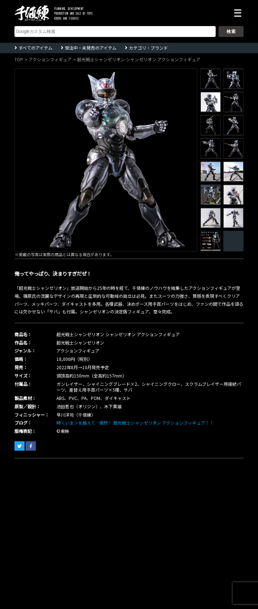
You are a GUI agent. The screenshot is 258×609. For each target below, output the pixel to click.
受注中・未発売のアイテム (91, 48)
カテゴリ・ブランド (148, 48)
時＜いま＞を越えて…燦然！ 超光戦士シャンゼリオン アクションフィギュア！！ (135, 423)
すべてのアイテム (35, 48)
